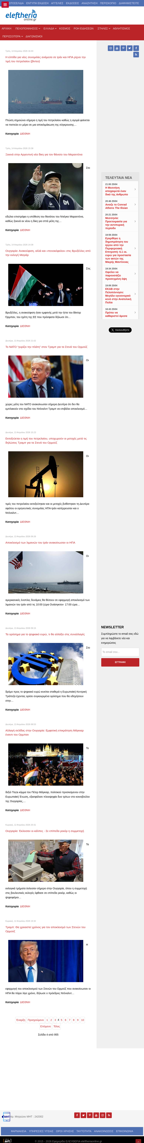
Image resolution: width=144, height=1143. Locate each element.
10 (82, 1016)
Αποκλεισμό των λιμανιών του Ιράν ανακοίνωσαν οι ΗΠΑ (43, 540)
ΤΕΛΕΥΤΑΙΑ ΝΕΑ (118, 178)
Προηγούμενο (36, 1016)
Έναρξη (20, 1016)
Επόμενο (45, 1023)
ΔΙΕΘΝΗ (25, 132)
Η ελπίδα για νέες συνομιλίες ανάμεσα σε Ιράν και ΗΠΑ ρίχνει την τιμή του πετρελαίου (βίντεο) (46, 58)
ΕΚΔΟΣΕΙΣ (72, 3)
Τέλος (56, 1023)
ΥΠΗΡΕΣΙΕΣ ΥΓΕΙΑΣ (41, 1127)
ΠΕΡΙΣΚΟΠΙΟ (108, 3)
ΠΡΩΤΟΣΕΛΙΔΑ (14, 3)
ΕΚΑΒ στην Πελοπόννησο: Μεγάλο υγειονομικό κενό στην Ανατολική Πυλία (118, 295)
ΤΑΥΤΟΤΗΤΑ (84, 1127)
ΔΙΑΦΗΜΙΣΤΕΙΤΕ (129, 3)
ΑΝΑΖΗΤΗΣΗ (90, 3)
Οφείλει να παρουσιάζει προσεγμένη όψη (116, 275)
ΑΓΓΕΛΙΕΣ (57, 3)
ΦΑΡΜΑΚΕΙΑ (18, 1127)
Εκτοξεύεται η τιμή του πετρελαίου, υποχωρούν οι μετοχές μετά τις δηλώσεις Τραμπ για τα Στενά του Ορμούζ (47, 439)
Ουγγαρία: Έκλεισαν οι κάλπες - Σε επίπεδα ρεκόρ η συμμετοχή (47, 829)
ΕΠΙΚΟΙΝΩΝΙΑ (124, 1127)
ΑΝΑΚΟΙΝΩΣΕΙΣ (104, 1127)
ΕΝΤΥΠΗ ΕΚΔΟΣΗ (37, 3)
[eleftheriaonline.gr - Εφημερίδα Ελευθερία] (21, 15)
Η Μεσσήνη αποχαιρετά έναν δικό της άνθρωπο (116, 191)
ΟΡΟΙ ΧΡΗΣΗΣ (65, 1127)
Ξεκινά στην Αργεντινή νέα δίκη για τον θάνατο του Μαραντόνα (47, 152)
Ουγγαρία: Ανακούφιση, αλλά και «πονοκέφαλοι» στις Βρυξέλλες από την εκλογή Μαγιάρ (40, 250)
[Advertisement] (120, 417)
